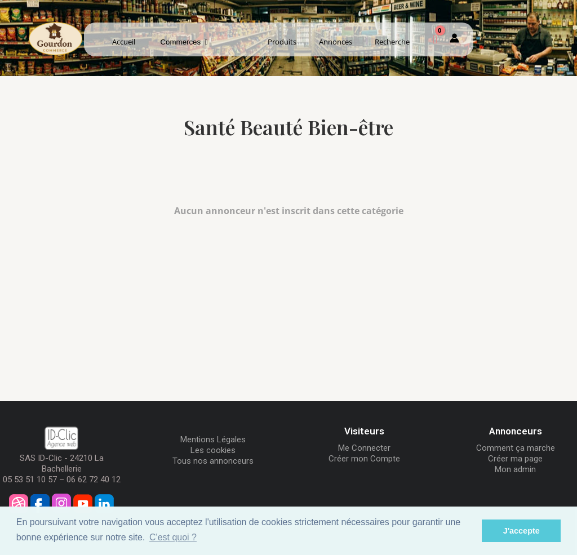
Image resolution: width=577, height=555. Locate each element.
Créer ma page (515, 459)
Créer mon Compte (364, 459)
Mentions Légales (213, 439)
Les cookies (213, 450)
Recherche (392, 42)
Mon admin (515, 469)
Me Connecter (364, 448)
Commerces (184, 42)
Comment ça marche (515, 448)
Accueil (123, 42)
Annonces (335, 42)
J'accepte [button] (521, 530)
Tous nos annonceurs (213, 461)
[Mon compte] (454, 40)
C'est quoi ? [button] (173, 537)
